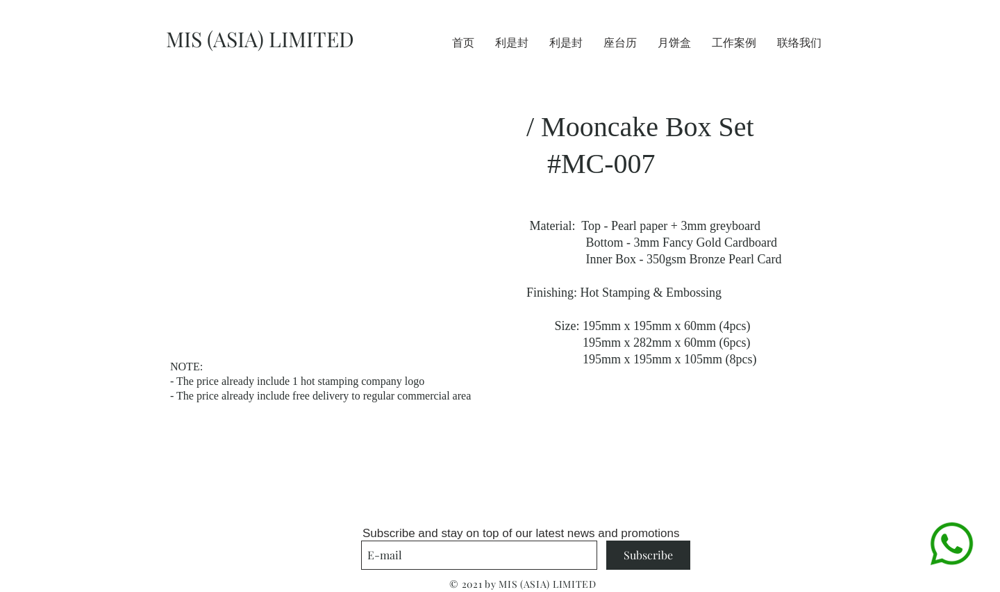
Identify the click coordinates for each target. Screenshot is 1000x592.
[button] (325, 213)
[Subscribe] (648, 555)
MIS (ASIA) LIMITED (260, 39)
